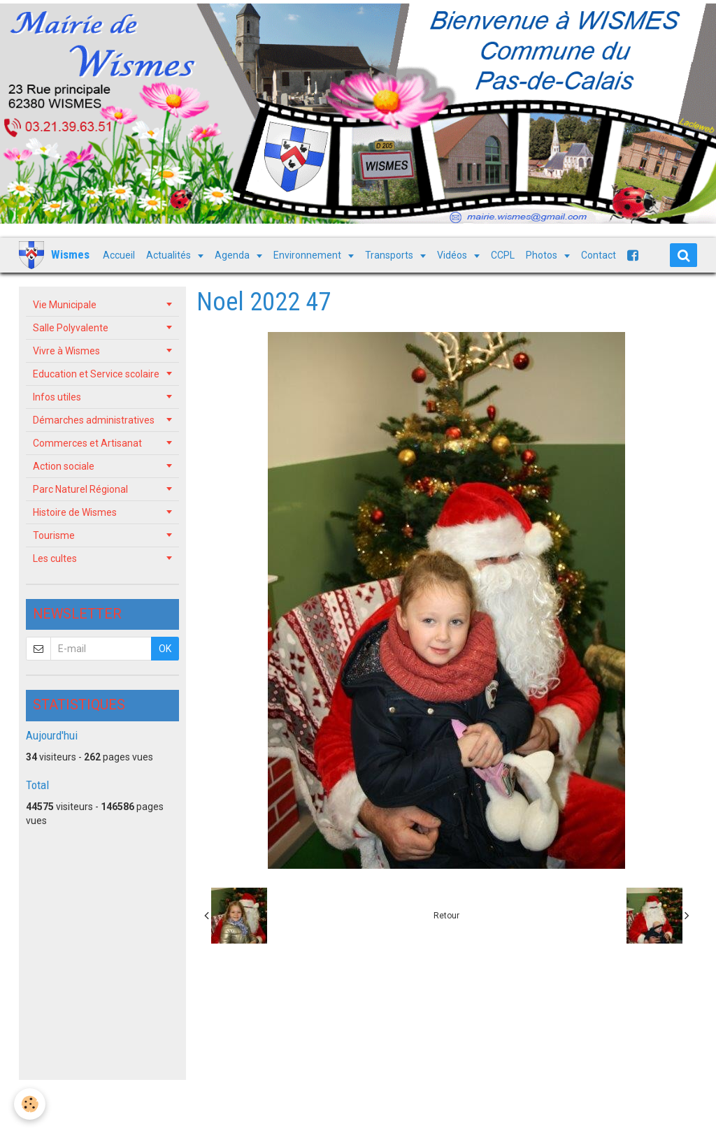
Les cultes (55, 558)
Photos (542, 255)
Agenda (233, 255)
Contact (598, 255)
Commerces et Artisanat (87, 443)
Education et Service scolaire (96, 374)
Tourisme (54, 535)
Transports (390, 255)
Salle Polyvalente (70, 327)
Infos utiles (57, 397)
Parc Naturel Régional (80, 489)
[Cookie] (29, 1104)
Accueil (119, 255)
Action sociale (63, 466)
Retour (446, 916)
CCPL (503, 255)
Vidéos (453, 255)
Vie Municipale (64, 304)
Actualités (169, 255)
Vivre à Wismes (66, 350)
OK (165, 648)
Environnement (308, 255)
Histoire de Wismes (75, 512)
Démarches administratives (94, 420)
